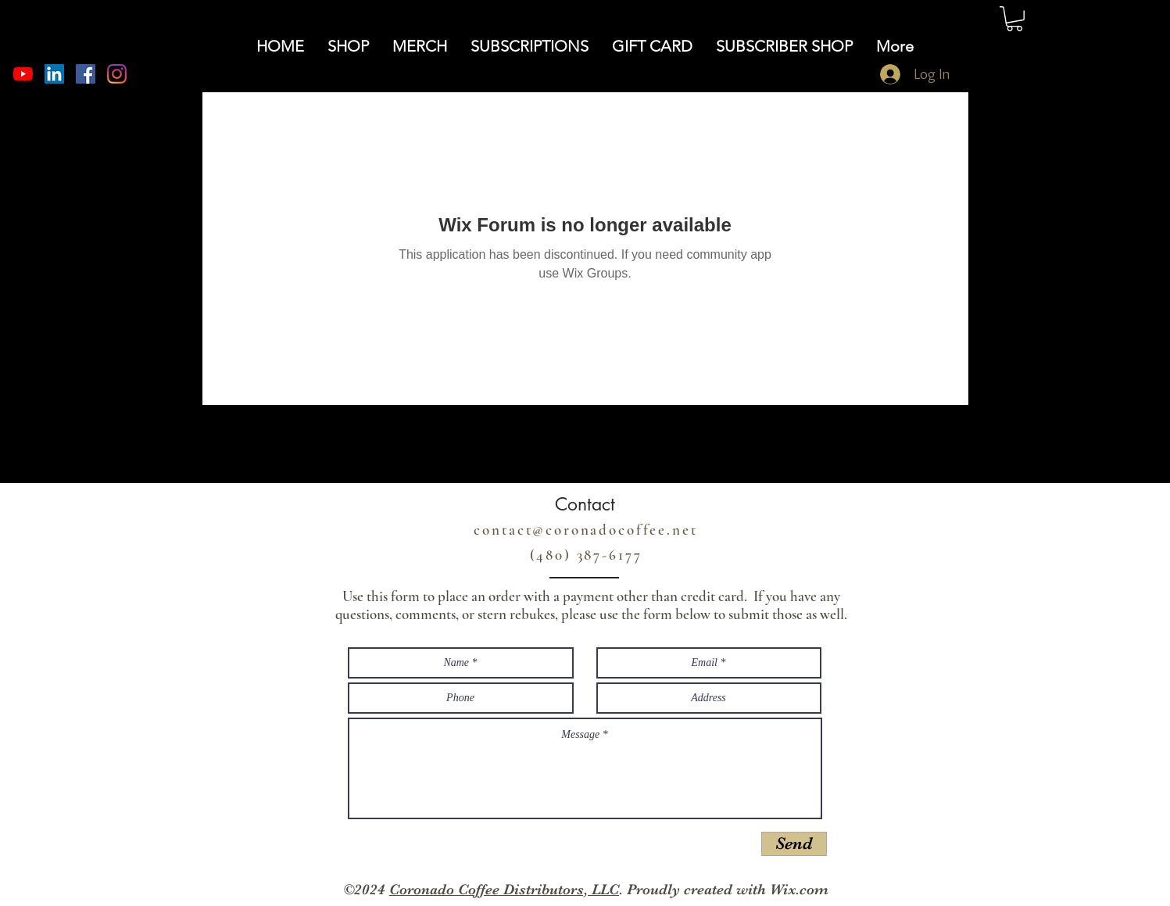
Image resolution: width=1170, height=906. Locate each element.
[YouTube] (23, 74)
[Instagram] (117, 74)
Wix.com (799, 889)
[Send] (794, 844)
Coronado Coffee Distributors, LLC (504, 889)
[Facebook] (85, 74)
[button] (1014, 18)
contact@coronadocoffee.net (585, 530)
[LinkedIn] (54, 74)
